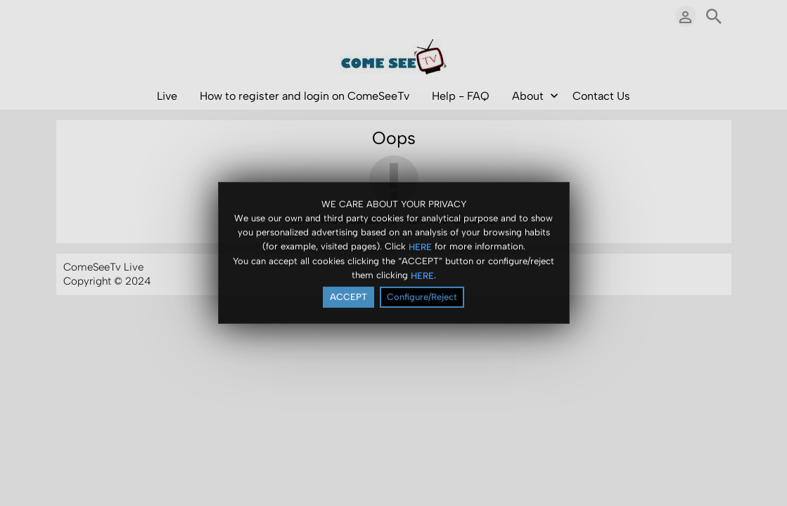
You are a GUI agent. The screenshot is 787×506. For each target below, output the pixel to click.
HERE (420, 247)
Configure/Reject (422, 297)
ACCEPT (348, 297)
